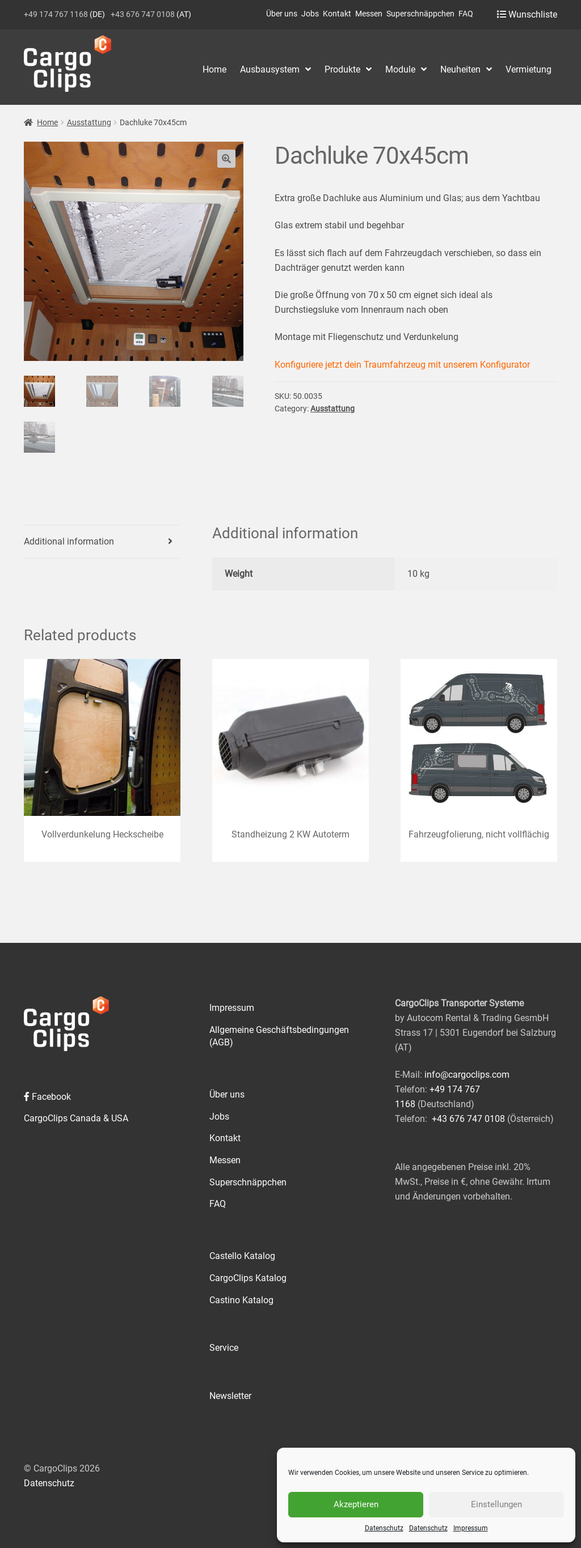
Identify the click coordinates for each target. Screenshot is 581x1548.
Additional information (69, 541)
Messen (368, 13)
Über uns (281, 13)
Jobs (310, 13)
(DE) (64, 14)
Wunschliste (527, 14)
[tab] (102, 542)
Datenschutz (384, 1528)
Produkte (342, 69)
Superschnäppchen (420, 13)
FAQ (465, 13)
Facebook (47, 1096)
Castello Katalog (242, 1256)
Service (223, 1347)
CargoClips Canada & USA (76, 1118)
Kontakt (337, 13)
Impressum (470, 1528)
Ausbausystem (270, 69)
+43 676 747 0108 (468, 1118)
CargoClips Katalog (248, 1278)
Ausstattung (89, 122)
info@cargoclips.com (467, 1074)
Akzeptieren (356, 1504)
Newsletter (230, 1395)
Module (400, 69)
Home (214, 69)
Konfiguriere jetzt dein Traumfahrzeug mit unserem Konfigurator (402, 364)
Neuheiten (460, 69)
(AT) (151, 14)
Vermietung (528, 69)
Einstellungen (496, 1504)
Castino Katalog (241, 1300)
